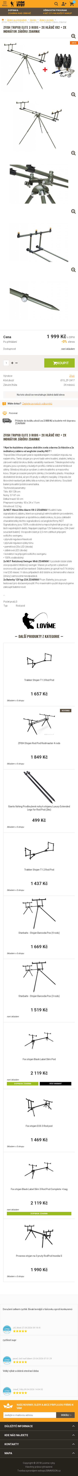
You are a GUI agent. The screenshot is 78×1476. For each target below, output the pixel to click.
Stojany (33, 20)
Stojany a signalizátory (17, 20)
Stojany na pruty (46, 20)
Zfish (72, 376)
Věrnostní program (57, 12)
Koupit (63, 363)
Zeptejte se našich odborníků (37, 403)
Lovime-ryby (18, 4)
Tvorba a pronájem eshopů (31, 1470)
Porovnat (13, 413)
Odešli (65, 1415)
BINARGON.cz (53, 1470)
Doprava (19, 12)
